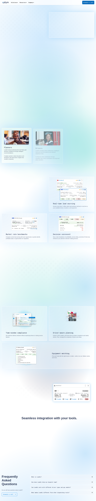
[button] (14, 2)
